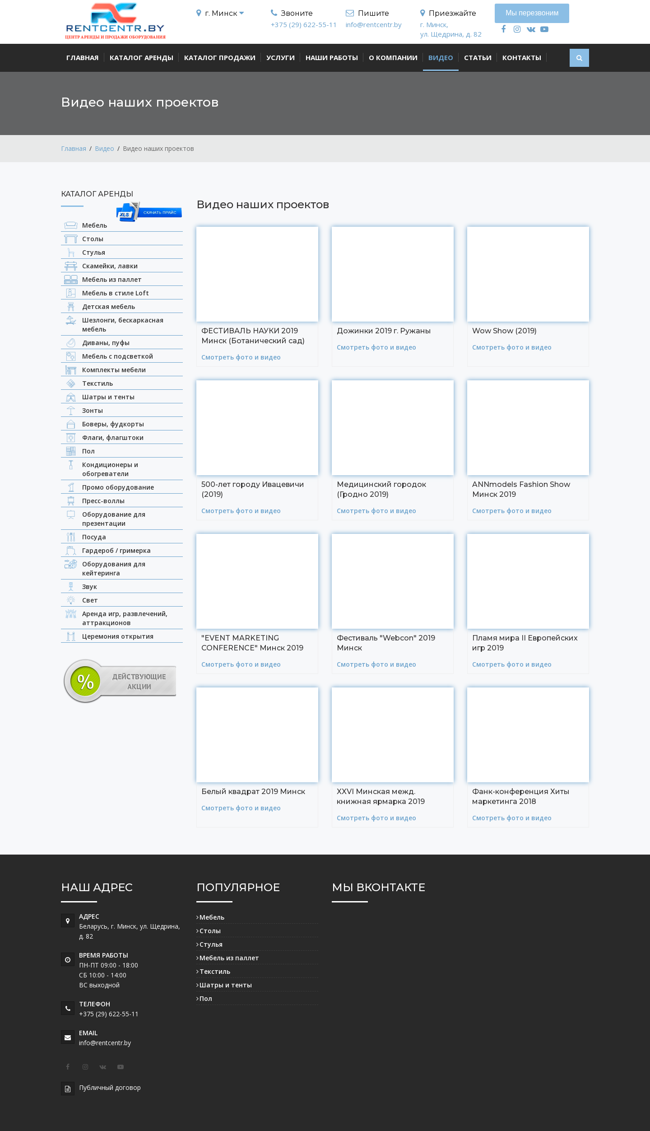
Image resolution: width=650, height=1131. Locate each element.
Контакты (521, 57)
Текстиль (215, 970)
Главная (82, 57)
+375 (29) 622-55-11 (304, 24)
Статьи (478, 57)
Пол (206, 997)
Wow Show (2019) (504, 330)
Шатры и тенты (226, 984)
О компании (393, 57)
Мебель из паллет (229, 957)
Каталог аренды (141, 57)
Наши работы (332, 57)
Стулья (211, 943)
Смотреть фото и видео (241, 356)
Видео (440, 57)
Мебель (212, 916)
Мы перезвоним (532, 13)
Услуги (280, 57)
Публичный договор (110, 1086)
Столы (210, 929)
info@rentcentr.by (374, 24)
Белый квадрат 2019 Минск (253, 790)
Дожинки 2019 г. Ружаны (384, 330)
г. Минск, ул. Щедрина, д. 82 (451, 29)
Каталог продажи (219, 57)
